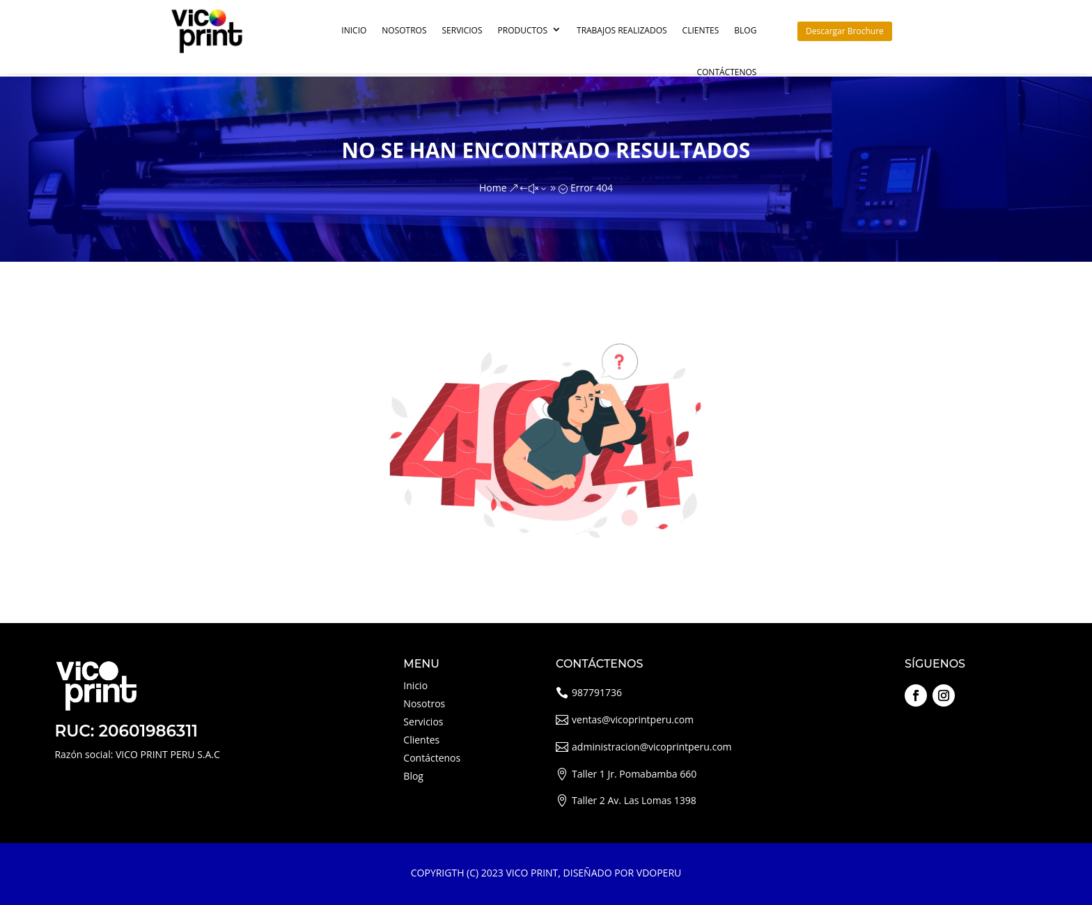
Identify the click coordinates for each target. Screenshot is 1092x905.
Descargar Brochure (845, 31)
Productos (523, 30)
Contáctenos (726, 72)
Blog (745, 30)
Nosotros (404, 30)
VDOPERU (659, 872)
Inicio (353, 30)
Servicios (462, 30)
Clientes (700, 30)
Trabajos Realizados (622, 30)
